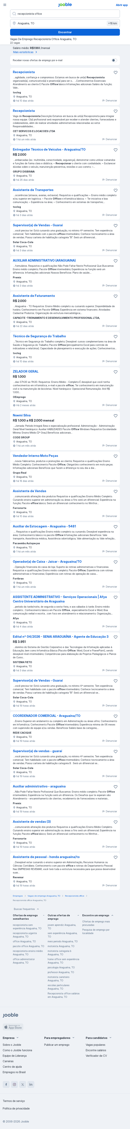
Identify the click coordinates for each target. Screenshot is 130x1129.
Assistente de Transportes (33, 190)
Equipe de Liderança (15, 1055)
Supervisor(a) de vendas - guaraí (37, 751)
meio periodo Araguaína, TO (63, 941)
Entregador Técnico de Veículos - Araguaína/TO (49, 149)
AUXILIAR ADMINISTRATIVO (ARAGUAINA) (44, 260)
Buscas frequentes (27, 909)
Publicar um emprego (56, 1044)
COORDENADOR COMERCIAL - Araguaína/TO (46, 716)
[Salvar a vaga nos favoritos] (116, 72)
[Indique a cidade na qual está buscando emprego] (65, 23)
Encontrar (65, 32)
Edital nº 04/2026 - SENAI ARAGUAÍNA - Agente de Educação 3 (61, 636)
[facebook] (6, 1084)
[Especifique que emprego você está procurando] (65, 14)
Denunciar (109, 100)
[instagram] (14, 1084)
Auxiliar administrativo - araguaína (39, 786)
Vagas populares (95, 1044)
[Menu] (4, 4)
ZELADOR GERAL (25, 371)
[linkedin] (30, 1084)
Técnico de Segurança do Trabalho (39, 336)
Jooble (25, 1121)
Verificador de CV (96, 1055)
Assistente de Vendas (29, 491)
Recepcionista (24, 72)
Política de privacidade (16, 1108)
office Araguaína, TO (24, 941)
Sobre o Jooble (12, 1044)
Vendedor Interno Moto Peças (35, 456)
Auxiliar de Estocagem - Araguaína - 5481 (44, 526)
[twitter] (22, 1084)
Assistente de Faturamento (34, 296)
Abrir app (122, 5)
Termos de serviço (14, 1101)
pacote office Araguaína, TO (28, 946)
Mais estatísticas (25, 52)
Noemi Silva (22, 415)
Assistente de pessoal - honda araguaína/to (46, 857)
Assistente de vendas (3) (32, 821)
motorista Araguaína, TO (61, 946)
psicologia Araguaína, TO (61, 967)
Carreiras (8, 1061)
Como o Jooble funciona (17, 1050)
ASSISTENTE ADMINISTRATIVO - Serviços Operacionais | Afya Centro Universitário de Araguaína (60, 599)
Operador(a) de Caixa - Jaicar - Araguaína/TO (47, 561)
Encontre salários (96, 1050)
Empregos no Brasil (14, 1072)
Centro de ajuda (12, 1066)
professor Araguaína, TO (61, 972)
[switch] (114, 60)
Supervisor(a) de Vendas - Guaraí (38, 225)
